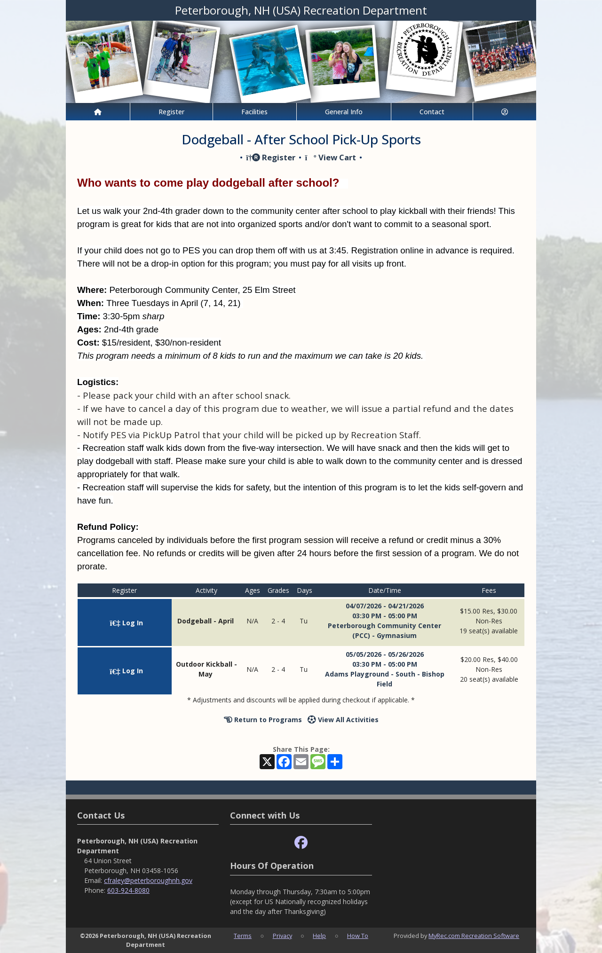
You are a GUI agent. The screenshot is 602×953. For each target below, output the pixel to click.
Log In (126, 622)
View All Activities (343, 719)
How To (357, 935)
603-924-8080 (128, 890)
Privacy (282, 935)
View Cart (330, 157)
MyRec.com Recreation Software (473, 935)
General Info (344, 111)
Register (171, 111)
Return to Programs (263, 719)
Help (319, 935)
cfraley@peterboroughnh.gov (148, 880)
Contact (432, 111)
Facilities (254, 111)
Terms (243, 935)
